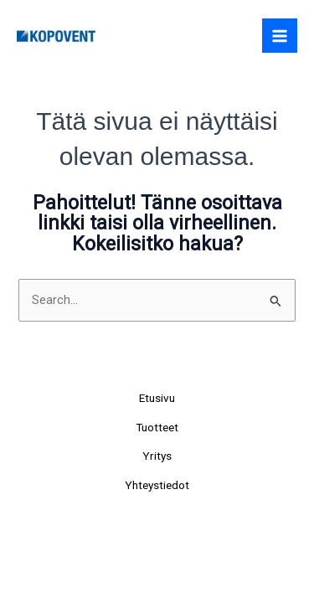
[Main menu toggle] (279, 36)
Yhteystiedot (157, 485)
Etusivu (157, 398)
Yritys (157, 455)
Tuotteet (157, 427)
